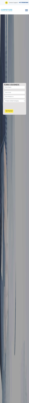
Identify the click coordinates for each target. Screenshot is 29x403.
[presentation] (16, 106)
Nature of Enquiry (14, 100)
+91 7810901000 (23, 3)
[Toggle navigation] (26, 10)
